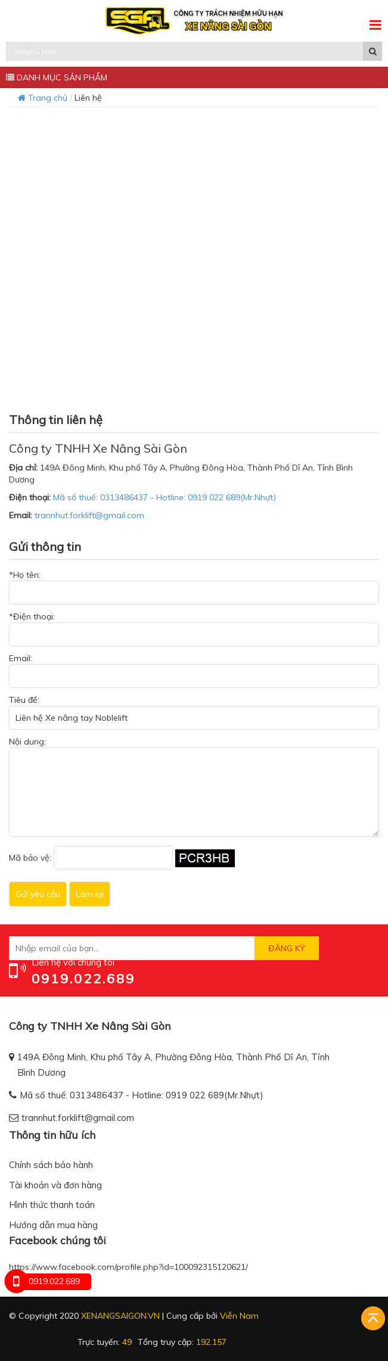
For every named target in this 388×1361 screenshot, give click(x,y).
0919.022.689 (83, 978)
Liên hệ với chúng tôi (73, 962)
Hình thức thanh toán (52, 1204)
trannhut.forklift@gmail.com (89, 515)
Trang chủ (42, 97)
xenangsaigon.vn (120, 1315)
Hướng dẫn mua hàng (53, 1225)
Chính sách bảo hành (51, 1164)
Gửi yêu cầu (37, 894)
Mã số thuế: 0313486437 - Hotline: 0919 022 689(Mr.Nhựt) (164, 497)
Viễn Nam (239, 1315)
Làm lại (90, 894)
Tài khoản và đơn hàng (55, 1185)
